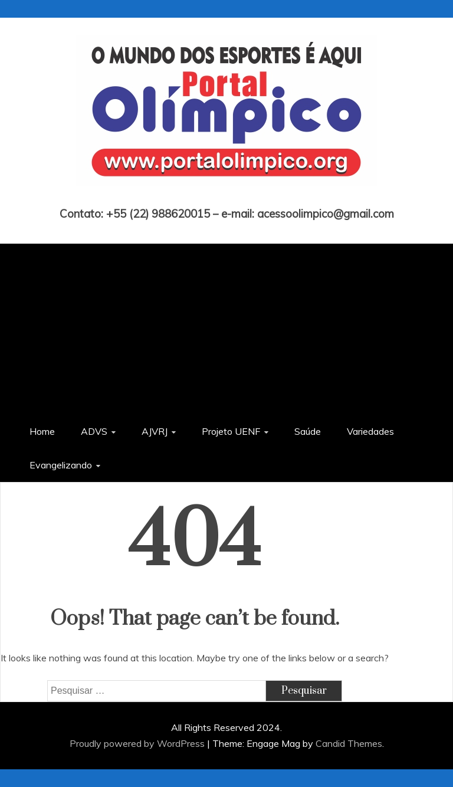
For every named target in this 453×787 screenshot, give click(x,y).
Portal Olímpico (226, 197)
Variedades (370, 431)
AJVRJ (155, 431)
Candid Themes (349, 743)
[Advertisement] (226, 326)
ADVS (94, 431)
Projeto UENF (231, 431)
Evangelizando (60, 465)
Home (42, 431)
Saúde (307, 431)
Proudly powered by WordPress (138, 743)
